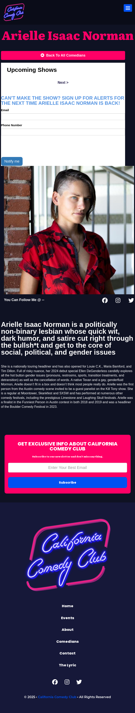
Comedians (67, 641)
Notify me (11, 161)
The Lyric (67, 665)
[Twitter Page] (131, 301)
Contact (67, 653)
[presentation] (31, 146)
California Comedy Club (57, 697)
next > (63, 83)
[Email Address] (67, 467)
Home (67, 605)
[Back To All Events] (63, 55)
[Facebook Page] (105, 301)
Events (67, 617)
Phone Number (11, 125)
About (68, 629)
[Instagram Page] (118, 301)
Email (5, 110)
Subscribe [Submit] (67, 482)
